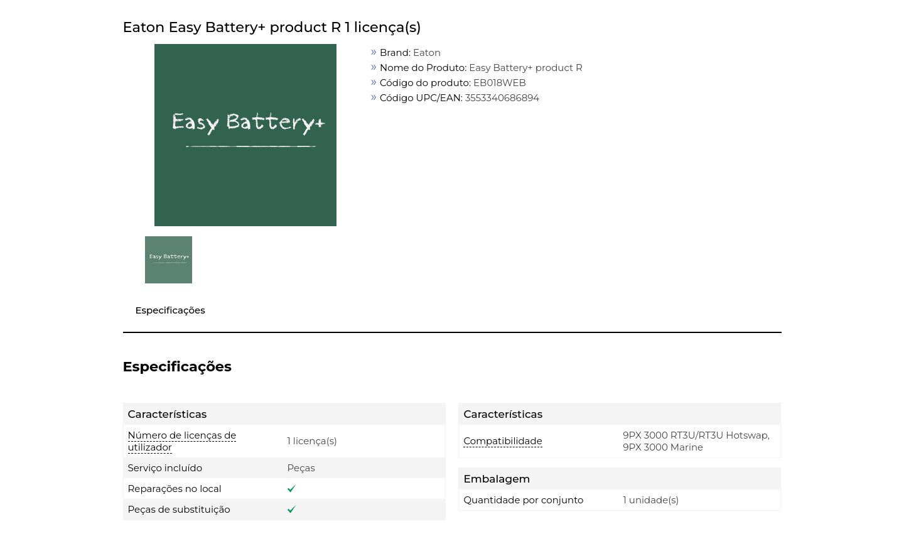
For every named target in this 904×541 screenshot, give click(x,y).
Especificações (170, 310)
